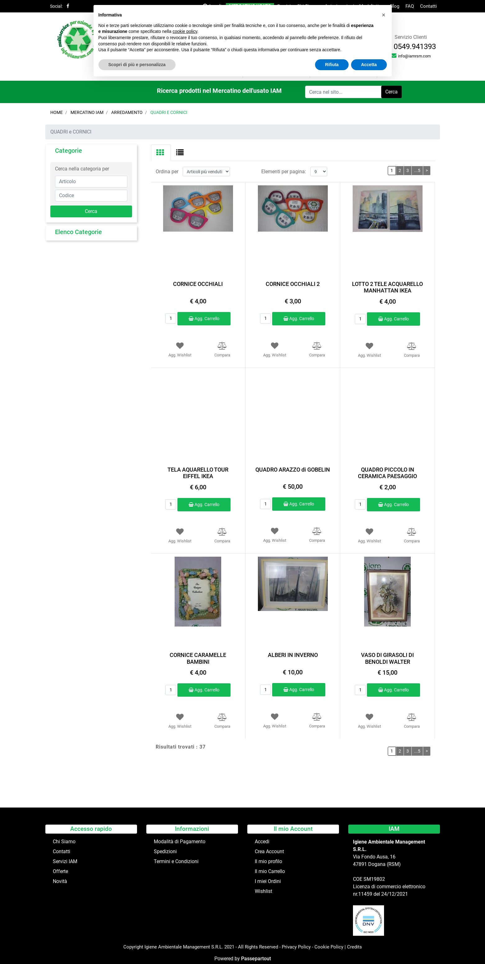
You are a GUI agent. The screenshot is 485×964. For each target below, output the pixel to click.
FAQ (409, 6)
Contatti (428, 6)
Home (56, 112)
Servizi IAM (65, 861)
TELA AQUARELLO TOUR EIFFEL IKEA (197, 473)
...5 (417, 170)
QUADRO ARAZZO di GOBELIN (292, 469)
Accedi (262, 841)
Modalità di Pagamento (179, 841)
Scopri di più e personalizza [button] (137, 64)
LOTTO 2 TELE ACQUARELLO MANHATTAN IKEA (387, 287)
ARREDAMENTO (127, 112)
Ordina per (167, 171)
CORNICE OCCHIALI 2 (293, 284)
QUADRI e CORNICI (168, 112)
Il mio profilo (268, 861)
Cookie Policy (328, 947)
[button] (391, 92)
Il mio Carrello (270, 871)
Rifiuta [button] (332, 64)
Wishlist (263, 891)
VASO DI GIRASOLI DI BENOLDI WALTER (387, 658)
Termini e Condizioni (176, 861)
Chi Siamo (64, 841)
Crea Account (269, 851)
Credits (354, 947)
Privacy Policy (296, 947)
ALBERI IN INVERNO (293, 655)
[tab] (161, 152)
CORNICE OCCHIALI (198, 284)
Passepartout (256, 959)
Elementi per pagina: (283, 171)
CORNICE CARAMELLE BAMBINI (198, 658)
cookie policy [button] (184, 31)
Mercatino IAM (87, 112)
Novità (60, 881)
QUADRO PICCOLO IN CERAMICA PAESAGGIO (387, 473)
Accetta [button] (369, 64)
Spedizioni (165, 851)
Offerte (60, 871)
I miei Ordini (268, 881)
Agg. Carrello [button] (204, 318)
